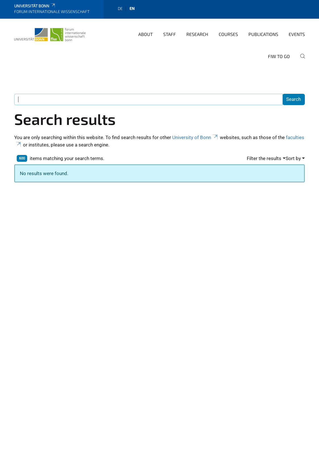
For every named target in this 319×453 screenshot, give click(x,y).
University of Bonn (195, 137)
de (120, 8)
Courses (228, 34)
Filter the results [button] (264, 158)
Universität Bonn (35, 5)
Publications (263, 34)
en (132, 8)
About (145, 34)
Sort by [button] (293, 158)
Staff (169, 34)
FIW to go (279, 56)
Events (297, 34)
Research (197, 34)
